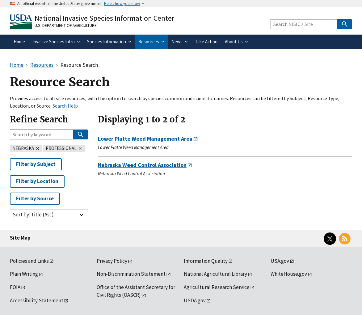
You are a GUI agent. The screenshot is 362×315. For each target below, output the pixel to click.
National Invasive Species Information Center (104, 18)
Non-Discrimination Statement (131, 273)
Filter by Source (35, 198)
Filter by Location (37, 181)
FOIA (15, 287)
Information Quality (206, 261)
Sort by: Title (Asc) (33, 214)
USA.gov (280, 261)
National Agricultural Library (215, 273)
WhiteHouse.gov (289, 273)
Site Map (20, 237)
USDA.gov (195, 300)
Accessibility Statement (36, 300)
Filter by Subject (36, 164)
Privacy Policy (112, 261)
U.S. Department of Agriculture (66, 25)
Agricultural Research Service (217, 287)
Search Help (65, 106)
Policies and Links (29, 261)
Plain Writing (24, 273)
